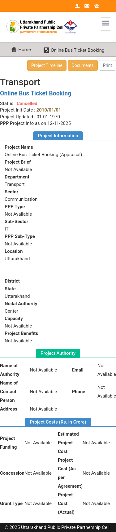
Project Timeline (46, 65)
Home (24, 49)
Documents (83, 65)
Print (107, 65)
